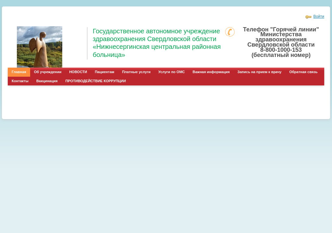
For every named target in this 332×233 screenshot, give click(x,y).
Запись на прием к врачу (259, 72)
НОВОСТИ (78, 72)
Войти (318, 16)
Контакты (20, 81)
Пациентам (104, 72)
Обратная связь (303, 72)
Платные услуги (136, 72)
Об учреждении (48, 72)
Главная (19, 72)
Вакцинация (47, 81)
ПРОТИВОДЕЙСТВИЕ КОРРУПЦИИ (95, 81)
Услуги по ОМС (171, 72)
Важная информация (211, 72)
